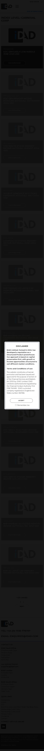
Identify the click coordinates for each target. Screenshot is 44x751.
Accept (21, 400)
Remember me (22, 405)
